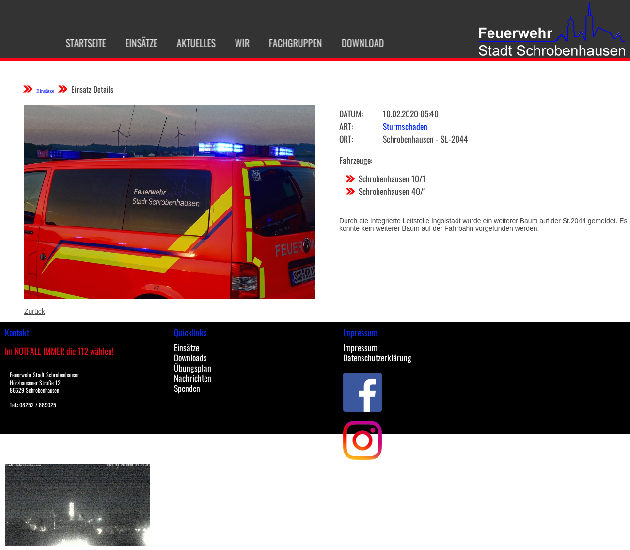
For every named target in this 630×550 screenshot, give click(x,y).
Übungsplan (192, 367)
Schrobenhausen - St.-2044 (425, 138)
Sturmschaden (405, 126)
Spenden (187, 388)
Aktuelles (192, 42)
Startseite (83, 42)
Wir (239, 42)
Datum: (351, 113)
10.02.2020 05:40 (411, 113)
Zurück (34, 311)
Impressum (360, 347)
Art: (346, 126)
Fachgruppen (292, 42)
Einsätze (138, 42)
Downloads (190, 357)
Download (359, 42)
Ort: (346, 138)
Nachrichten (192, 378)
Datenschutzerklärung (377, 357)
